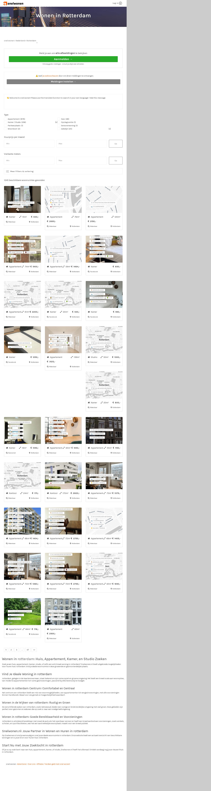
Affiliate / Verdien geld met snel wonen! (53, 774)
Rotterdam (31, 51)
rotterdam (26, 669)
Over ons (32, 774)
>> (34, 660)
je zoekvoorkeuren (50, 86)
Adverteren (22, 774)
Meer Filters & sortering (22, 181)
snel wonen (11, 774)
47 (28, 660)
